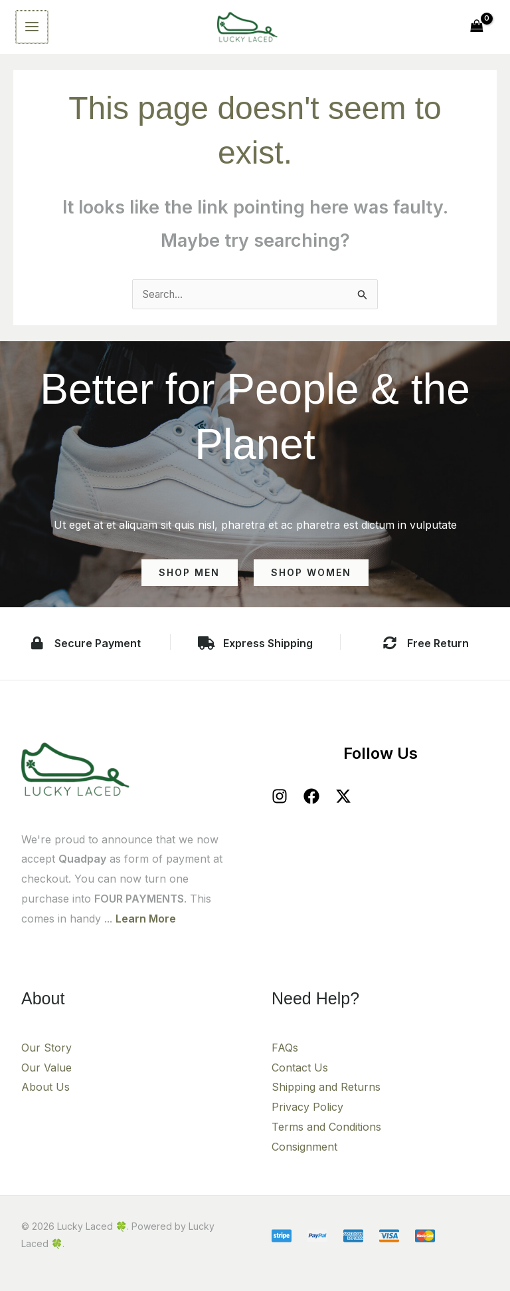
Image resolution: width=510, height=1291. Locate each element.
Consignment (304, 1156)
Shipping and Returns (326, 1096)
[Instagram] (280, 806)
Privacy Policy (307, 1116)
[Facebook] (311, 806)
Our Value (46, 1076)
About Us (45, 1096)
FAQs (285, 1057)
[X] (343, 806)
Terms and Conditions (326, 1136)
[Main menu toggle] (31, 31)
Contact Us (300, 1076)
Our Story (46, 1057)
